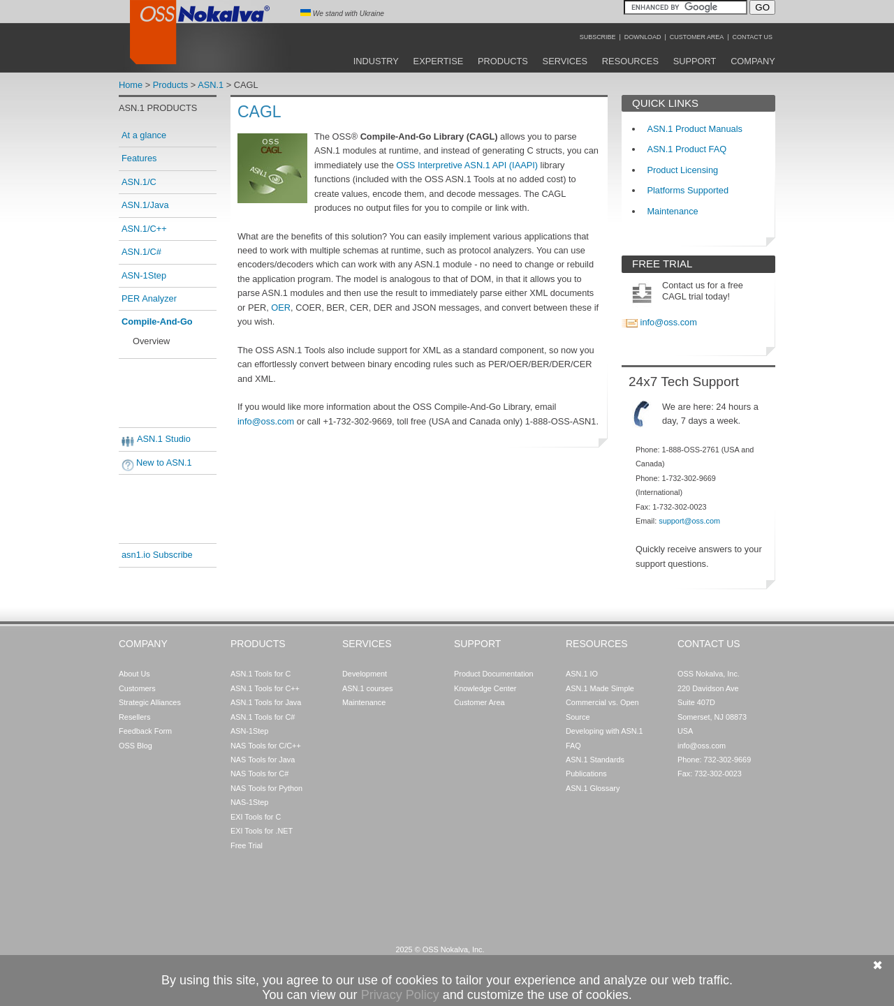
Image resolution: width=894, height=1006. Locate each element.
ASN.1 (211, 85)
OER (281, 307)
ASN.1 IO (582, 674)
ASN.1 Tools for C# (262, 717)
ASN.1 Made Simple (600, 688)
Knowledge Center (485, 688)
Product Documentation (494, 674)
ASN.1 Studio (164, 439)
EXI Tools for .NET (261, 831)
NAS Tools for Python (266, 788)
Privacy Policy (400, 995)
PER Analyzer (149, 298)
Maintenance (672, 211)
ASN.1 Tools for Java (265, 702)
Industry (376, 61)
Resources (630, 61)
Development (364, 674)
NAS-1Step (249, 802)
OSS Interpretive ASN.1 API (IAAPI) (467, 165)
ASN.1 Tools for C (260, 674)
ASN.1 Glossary (593, 788)
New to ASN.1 (164, 462)
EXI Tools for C (255, 817)
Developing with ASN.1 (604, 731)
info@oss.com (267, 421)
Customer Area (697, 37)
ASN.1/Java (145, 205)
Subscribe (598, 37)
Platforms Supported (687, 190)
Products (503, 61)
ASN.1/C (139, 182)
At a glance (144, 135)
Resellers (134, 717)
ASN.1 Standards (595, 759)
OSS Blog (135, 745)
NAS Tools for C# (259, 773)
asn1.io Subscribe (157, 554)
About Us (134, 674)
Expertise (438, 61)
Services (565, 61)
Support (695, 61)
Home (130, 85)
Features (139, 158)
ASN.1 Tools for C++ (265, 688)
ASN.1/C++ (144, 228)
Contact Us (752, 37)
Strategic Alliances (150, 702)
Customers (137, 688)
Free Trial (246, 845)
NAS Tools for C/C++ (265, 745)
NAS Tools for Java (262, 759)
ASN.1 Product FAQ (686, 149)
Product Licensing (682, 170)
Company (753, 61)
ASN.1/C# (141, 251)
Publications (586, 773)
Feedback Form (145, 731)
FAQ (573, 745)
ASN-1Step (144, 275)
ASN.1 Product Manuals (694, 129)
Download (642, 37)
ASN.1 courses (367, 688)
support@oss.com (689, 521)
